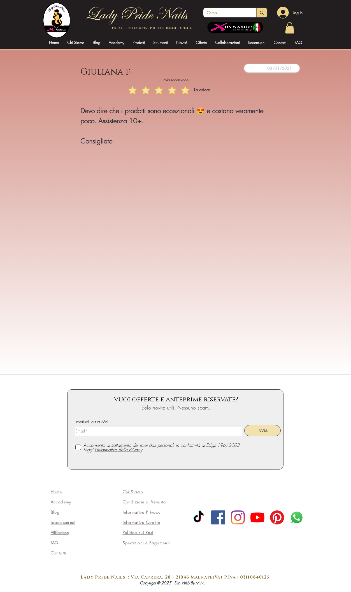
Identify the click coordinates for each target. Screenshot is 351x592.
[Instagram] (238, 517)
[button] (116, 42)
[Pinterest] (277, 517)
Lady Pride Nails (135, 14)
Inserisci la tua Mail (92, 422)
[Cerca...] (226, 13)
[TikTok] (199, 517)
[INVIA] (262, 430)
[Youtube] (257, 517)
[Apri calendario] (252, 68)
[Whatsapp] (297, 517)
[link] (289, 28)
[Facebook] (218, 517)
